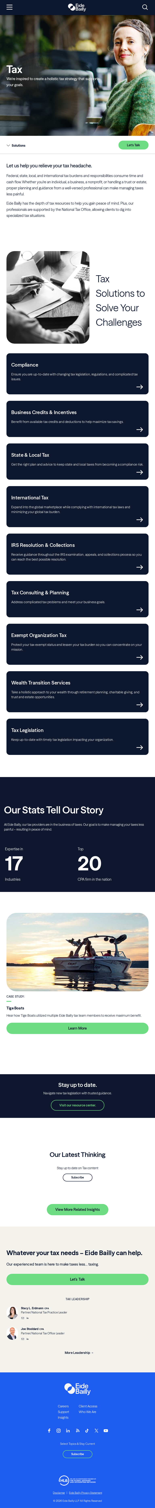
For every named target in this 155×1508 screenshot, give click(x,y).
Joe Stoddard (29, 1329)
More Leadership (77, 1353)
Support (63, 1412)
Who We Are (87, 1412)
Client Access (88, 1406)
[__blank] (27, 1318)
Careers (63, 1406)
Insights (63, 1417)
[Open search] (145, 7)
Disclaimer (59, 1492)
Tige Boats (15, 1008)
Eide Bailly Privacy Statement (85, 1492)
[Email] (22, 1318)
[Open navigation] (9, 7)
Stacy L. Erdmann (32, 1308)
